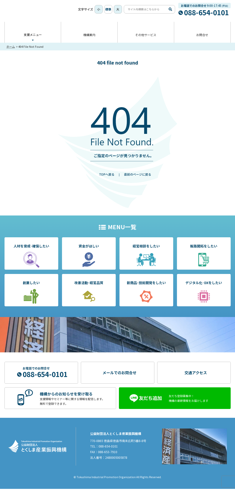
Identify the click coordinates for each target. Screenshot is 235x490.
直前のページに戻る (137, 175)
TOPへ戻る (106, 175)
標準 (108, 10)
